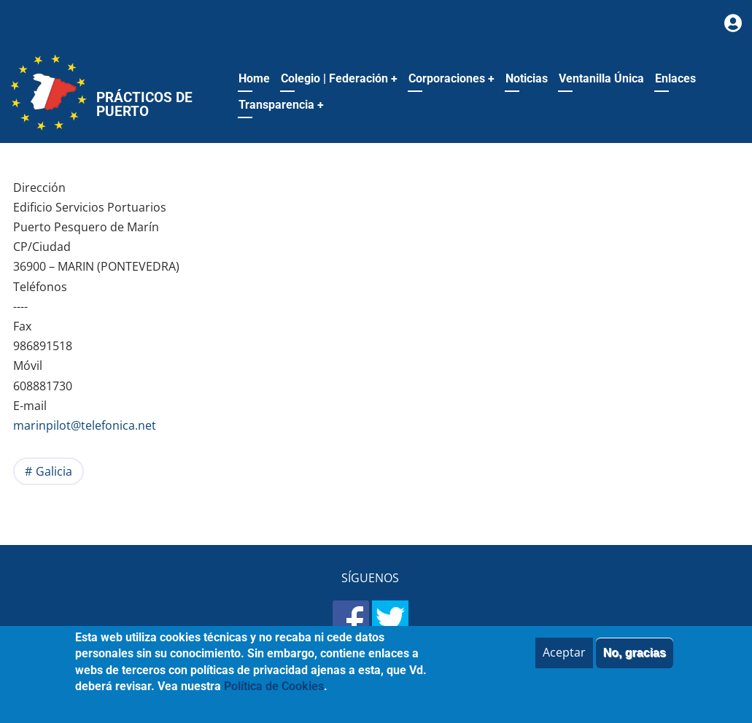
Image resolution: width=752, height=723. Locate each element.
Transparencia (281, 105)
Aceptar (564, 661)
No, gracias (634, 661)
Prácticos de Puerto (144, 104)
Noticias (526, 78)
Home (254, 78)
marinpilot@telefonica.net (84, 425)
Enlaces (675, 78)
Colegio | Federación (339, 78)
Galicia (54, 471)
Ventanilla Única (601, 78)
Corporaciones (451, 78)
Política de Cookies (274, 695)
